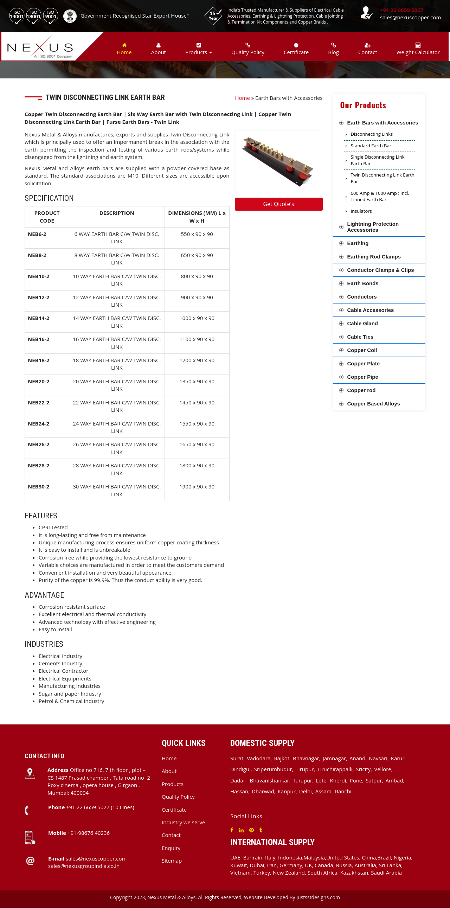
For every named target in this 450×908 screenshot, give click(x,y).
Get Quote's (278, 204)
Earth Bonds (363, 283)
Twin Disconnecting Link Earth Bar (382, 178)
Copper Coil (362, 350)
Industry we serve (183, 822)
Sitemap (172, 860)
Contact (367, 49)
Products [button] (198, 49)
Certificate (296, 49)
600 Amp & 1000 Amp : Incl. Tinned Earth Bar (380, 196)
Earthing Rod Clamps (374, 257)
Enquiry (171, 847)
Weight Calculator (418, 49)
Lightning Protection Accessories (373, 227)
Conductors (362, 297)
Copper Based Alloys (373, 404)
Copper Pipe (362, 377)
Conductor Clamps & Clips (380, 270)
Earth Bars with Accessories (382, 123)
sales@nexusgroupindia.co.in (84, 865)
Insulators (361, 211)
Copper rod (361, 390)
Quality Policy (247, 49)
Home (124, 49)
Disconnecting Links (372, 134)
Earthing (358, 243)
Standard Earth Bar (371, 145)
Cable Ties (360, 337)
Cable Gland (362, 323)
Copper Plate (363, 363)
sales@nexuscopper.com (410, 17)
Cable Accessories (370, 310)
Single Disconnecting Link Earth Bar (378, 160)
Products (173, 783)
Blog (333, 49)
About (158, 49)
